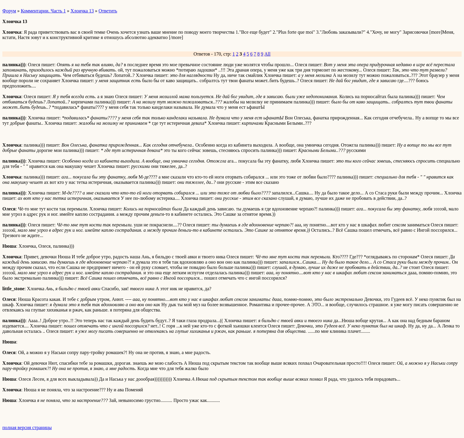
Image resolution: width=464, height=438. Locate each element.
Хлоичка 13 (82, 10)
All (267, 53)
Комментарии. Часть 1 (43, 10)
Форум (9, 10)
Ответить (108, 10)
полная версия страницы (27, 427)
